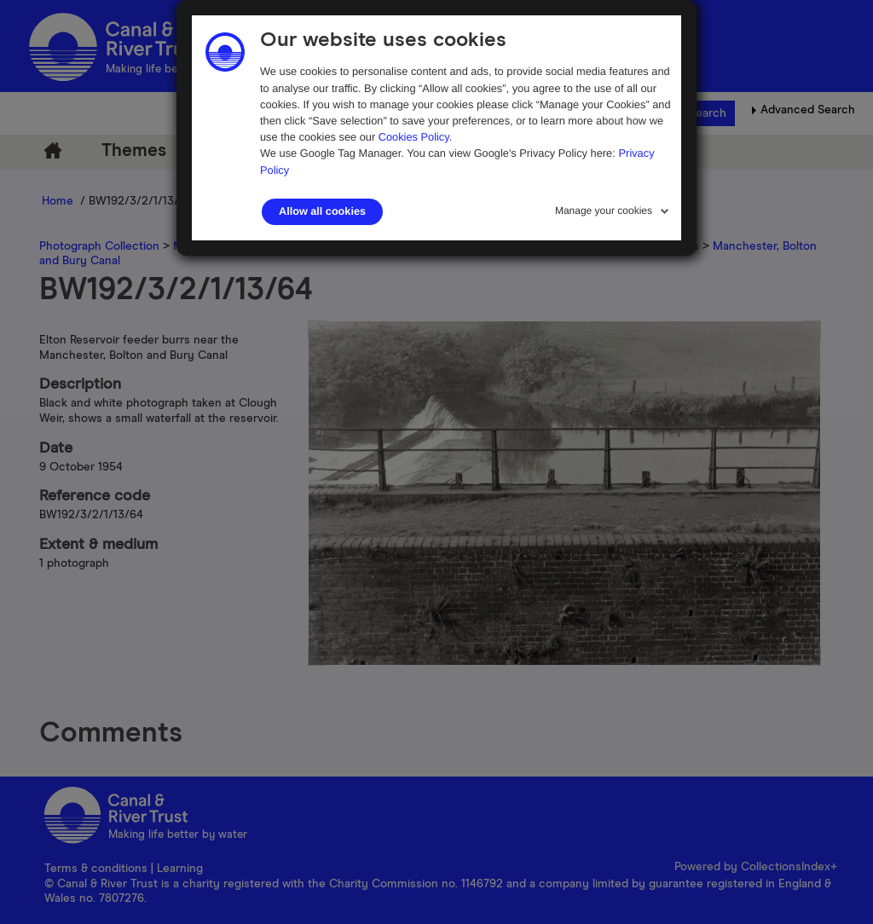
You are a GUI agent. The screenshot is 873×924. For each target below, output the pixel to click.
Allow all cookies (322, 211)
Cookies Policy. (416, 136)
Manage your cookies (603, 211)
